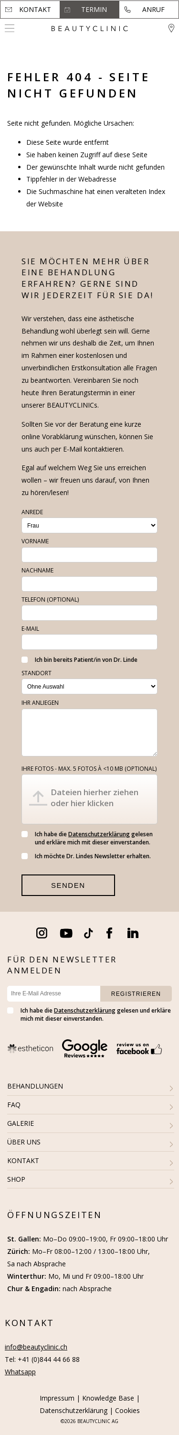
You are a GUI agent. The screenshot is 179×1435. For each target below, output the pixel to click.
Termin (94, 9)
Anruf (153, 9)
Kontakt (35, 9)
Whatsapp (20, 1371)
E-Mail (30, 629)
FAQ (14, 1104)
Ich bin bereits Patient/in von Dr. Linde (79, 660)
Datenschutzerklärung (99, 834)
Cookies (127, 1410)
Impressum (57, 1398)
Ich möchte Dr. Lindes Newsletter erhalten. (86, 856)
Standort (36, 673)
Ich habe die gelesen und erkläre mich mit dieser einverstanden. (87, 838)
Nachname (37, 570)
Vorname (35, 541)
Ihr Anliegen (40, 703)
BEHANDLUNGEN (35, 1085)
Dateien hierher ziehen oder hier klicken (94, 798)
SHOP (16, 1179)
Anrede (32, 512)
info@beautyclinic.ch (36, 1346)
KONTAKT (23, 1160)
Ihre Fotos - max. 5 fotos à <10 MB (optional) (89, 769)
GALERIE (20, 1123)
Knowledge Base (108, 1398)
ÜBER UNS (24, 1141)
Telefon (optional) (50, 599)
